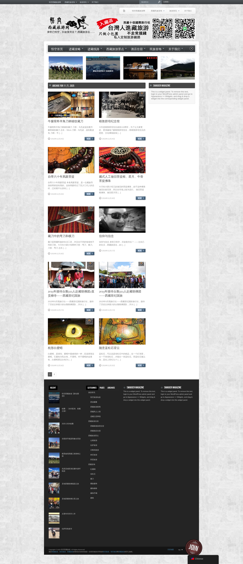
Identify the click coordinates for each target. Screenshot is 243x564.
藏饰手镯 (93, 493)
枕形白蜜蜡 (55, 348)
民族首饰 (155, 49)
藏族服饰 (93, 483)
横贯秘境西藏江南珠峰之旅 (71, 455)
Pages (102, 387)
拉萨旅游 (93, 445)
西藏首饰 (91, 464)
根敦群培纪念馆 (109, 121)
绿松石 (92, 474)
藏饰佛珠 (93, 488)
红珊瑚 (92, 469)
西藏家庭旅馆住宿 (97, 426)
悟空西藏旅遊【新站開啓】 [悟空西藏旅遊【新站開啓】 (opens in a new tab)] (70, 395)
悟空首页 (57, 49)
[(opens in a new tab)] (103, 68)
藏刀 (92, 479)
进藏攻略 (74, 49)
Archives (111, 387)
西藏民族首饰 (70, 2)
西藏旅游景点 (115, 49)
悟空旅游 (63, 552)
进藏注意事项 (95, 416)
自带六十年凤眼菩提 (61, 176)
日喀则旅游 (94, 450)
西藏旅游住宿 (93, 421)
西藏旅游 (55, 552)
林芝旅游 (93, 455)
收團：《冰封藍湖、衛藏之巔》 (71, 410)
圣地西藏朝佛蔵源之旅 (70, 484)
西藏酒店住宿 (95, 431)
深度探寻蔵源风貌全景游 (71, 439)
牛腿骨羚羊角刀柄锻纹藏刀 (65, 121)
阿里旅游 (93, 459)
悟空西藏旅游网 (55, 2)
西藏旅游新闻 (95, 407)
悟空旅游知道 (95, 397)
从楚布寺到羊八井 (68, 514)
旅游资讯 (83, 2)
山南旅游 (93, 440)
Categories (92, 387)
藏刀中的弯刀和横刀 (61, 236)
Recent (53, 387)
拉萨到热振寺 (67, 529)
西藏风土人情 (95, 412)
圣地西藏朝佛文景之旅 (70, 499)
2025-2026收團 (67, 424)
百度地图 (171, 549)
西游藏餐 (93, 402)
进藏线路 (93, 49)
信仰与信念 (106, 236)
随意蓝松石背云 (109, 348)
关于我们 (95, 2)
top (179, 550)
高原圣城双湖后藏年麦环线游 (71, 470)
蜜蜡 (92, 498)
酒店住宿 (136, 49)
